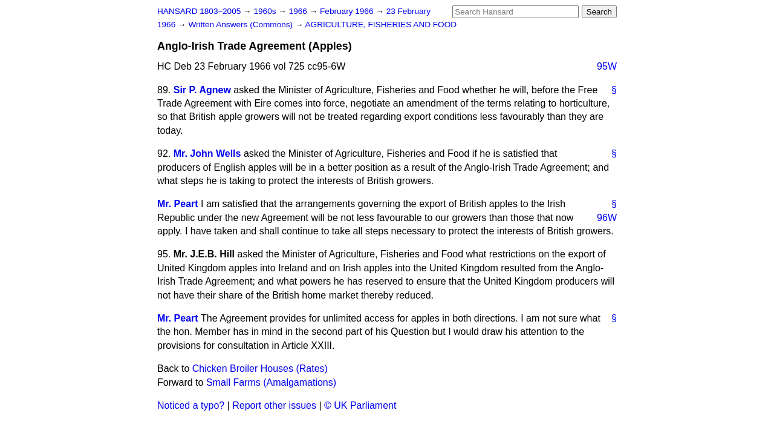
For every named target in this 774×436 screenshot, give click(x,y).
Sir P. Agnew (202, 90)
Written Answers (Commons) (241, 24)
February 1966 (348, 11)
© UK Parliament (360, 405)
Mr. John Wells (207, 153)
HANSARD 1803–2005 (199, 11)
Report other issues (274, 405)
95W (607, 66)
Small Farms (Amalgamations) (271, 382)
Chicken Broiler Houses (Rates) (260, 368)
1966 (299, 11)
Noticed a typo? (190, 405)
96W (607, 218)
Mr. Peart (177, 204)
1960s (265, 11)
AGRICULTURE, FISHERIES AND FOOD (381, 24)
